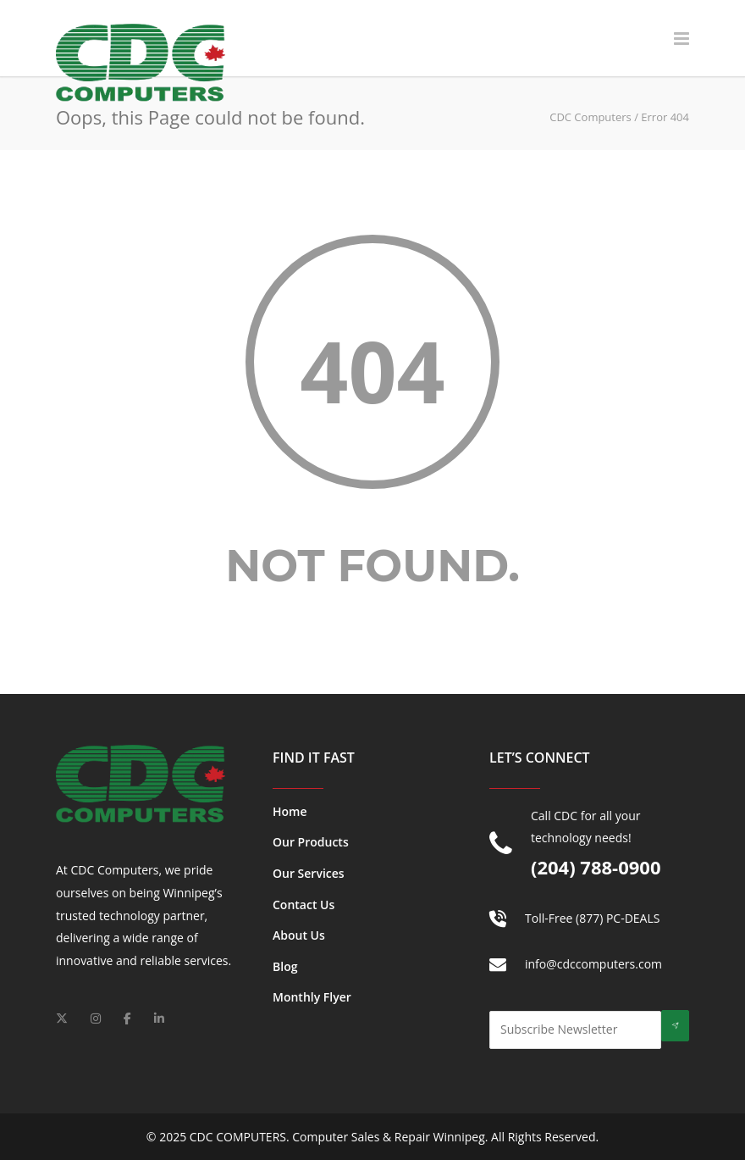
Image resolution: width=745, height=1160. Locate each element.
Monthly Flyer (312, 997)
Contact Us (303, 904)
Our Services (309, 873)
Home (290, 811)
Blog (285, 966)
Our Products (311, 842)
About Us (299, 935)
